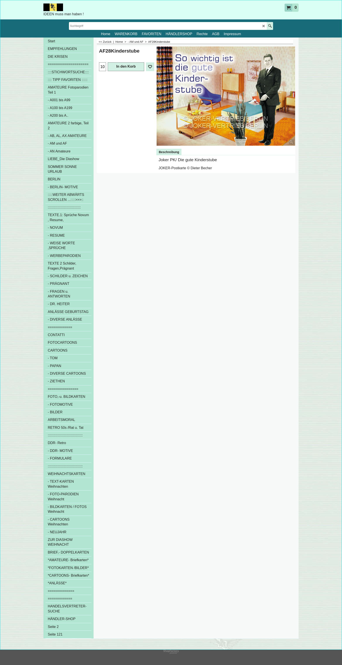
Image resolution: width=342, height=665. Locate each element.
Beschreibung (169, 152)
